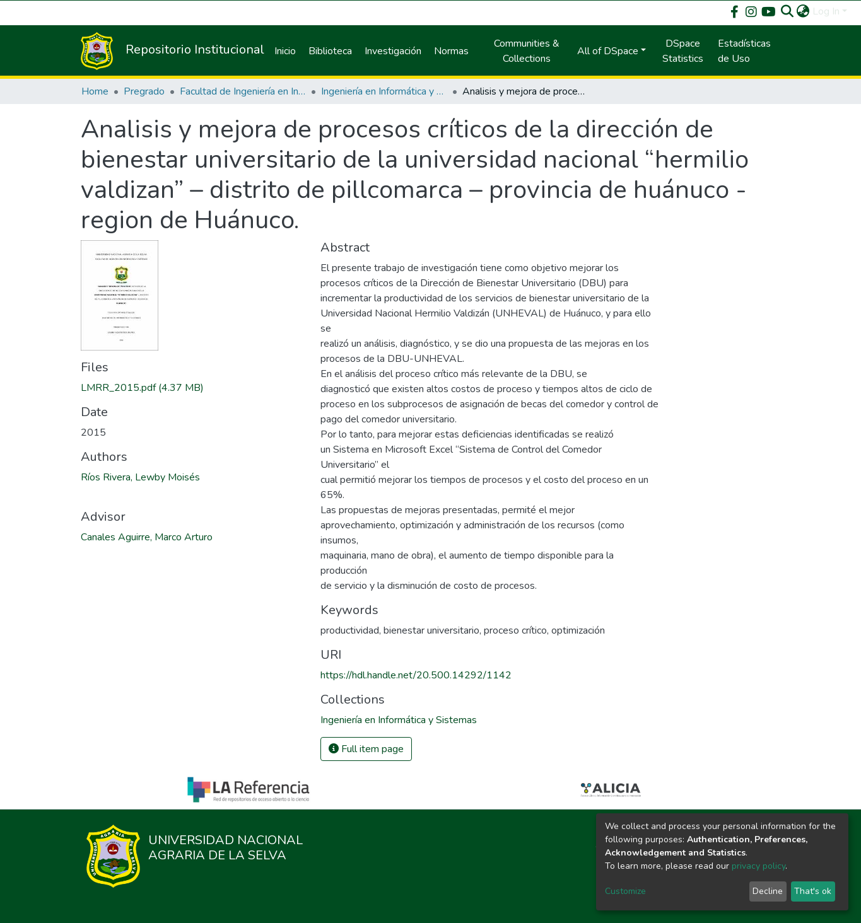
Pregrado (144, 91)
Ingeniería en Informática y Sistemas (384, 91)
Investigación (393, 51)
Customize (625, 891)
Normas (451, 51)
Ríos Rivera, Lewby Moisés (140, 477)
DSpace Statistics (682, 51)
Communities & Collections (526, 51)
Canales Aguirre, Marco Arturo (147, 537)
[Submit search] (787, 11)
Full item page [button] (366, 749)
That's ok (812, 891)
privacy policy (758, 866)
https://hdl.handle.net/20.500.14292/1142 (416, 675)
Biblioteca (330, 51)
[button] (803, 11)
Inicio (285, 51)
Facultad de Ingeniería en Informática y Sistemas (243, 91)
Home (94, 91)
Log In (826, 11)
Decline (768, 891)
